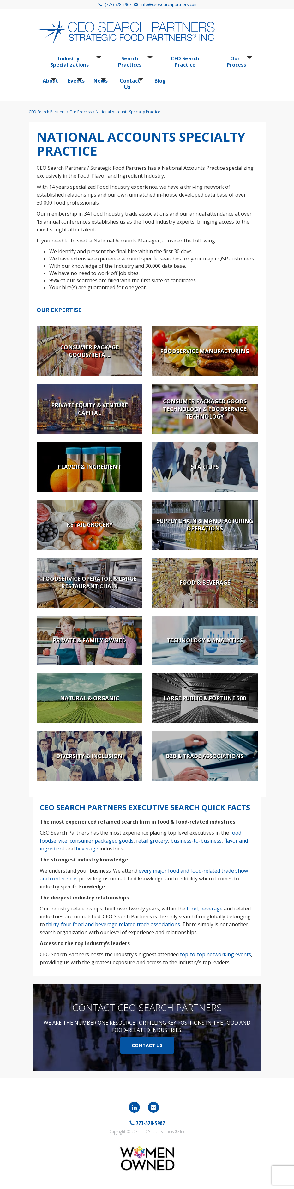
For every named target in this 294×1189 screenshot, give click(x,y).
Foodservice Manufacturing (204, 351)
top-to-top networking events (215, 954)
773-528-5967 (150, 1123)
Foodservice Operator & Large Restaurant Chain (89, 582)
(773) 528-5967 (118, 4)
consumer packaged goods (102, 840)
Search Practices (129, 61)
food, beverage (205, 908)
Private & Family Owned (89, 640)
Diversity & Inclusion (89, 756)
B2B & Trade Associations (204, 756)
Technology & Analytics (205, 640)
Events (74, 80)
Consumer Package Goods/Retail (89, 351)
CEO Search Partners (47, 111)
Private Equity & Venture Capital (89, 408)
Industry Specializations (69, 61)
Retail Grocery (89, 524)
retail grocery (152, 840)
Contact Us (130, 83)
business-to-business (196, 840)
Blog (159, 80)
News (99, 80)
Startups (205, 466)
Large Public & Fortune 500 (205, 698)
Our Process (236, 61)
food (235, 832)
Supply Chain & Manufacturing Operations (205, 524)
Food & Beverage (204, 582)
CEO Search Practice (185, 61)
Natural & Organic (89, 698)
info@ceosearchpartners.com (169, 4)
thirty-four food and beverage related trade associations (113, 924)
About (48, 80)
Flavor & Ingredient (89, 466)
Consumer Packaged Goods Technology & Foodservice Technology (205, 409)
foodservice (53, 840)
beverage (87, 848)
